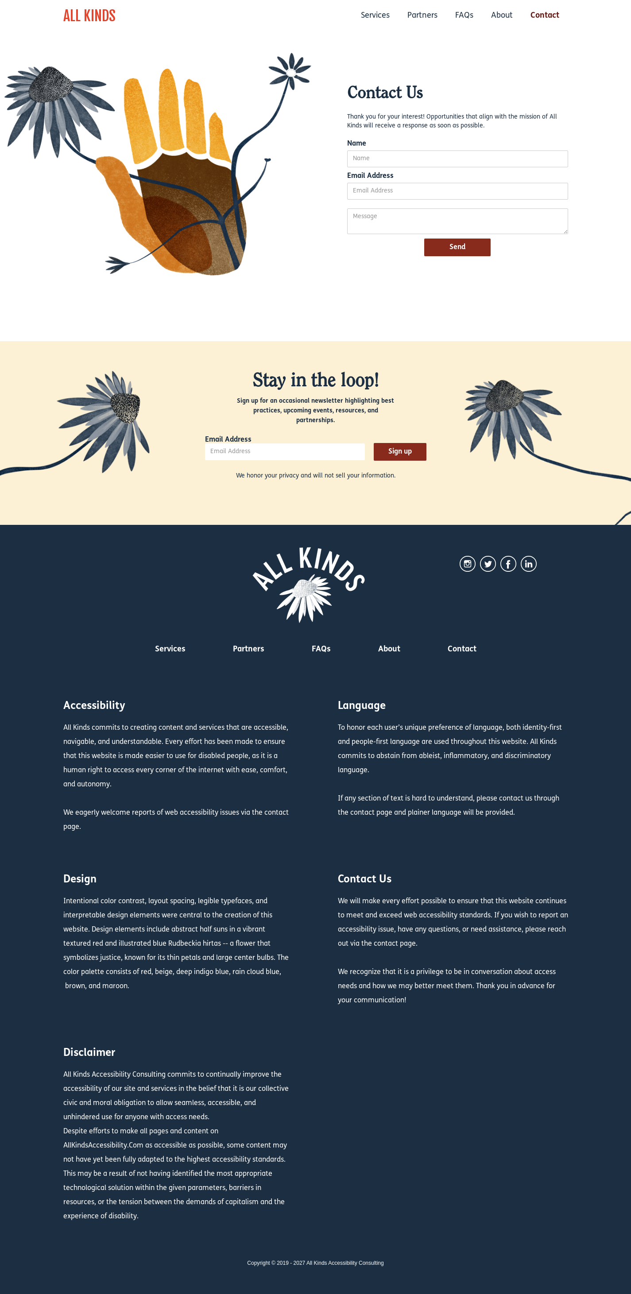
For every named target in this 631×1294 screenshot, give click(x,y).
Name (356, 143)
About (502, 16)
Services (375, 16)
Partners (422, 16)
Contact (544, 16)
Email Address (370, 176)
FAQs (464, 16)
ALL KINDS (89, 16)
